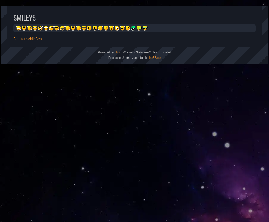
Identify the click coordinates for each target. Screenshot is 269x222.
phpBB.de (154, 57)
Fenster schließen (27, 39)
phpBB (119, 52)
